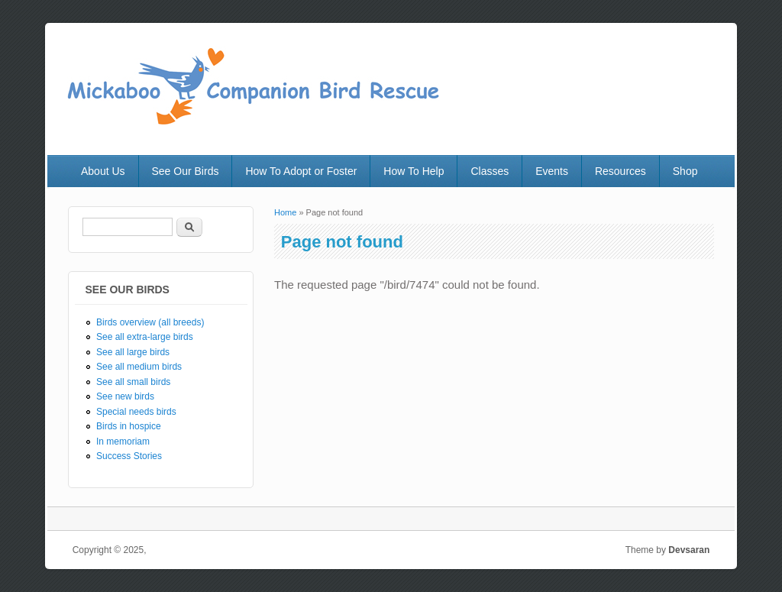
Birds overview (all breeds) (150, 322)
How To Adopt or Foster (301, 171)
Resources (620, 171)
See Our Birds (185, 171)
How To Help (413, 171)
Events (551, 171)
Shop (685, 171)
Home (285, 212)
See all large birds (133, 352)
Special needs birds (136, 411)
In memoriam (123, 441)
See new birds (125, 396)
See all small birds (133, 382)
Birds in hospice (128, 426)
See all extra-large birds (144, 337)
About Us (103, 171)
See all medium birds (139, 366)
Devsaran (688, 550)
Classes (489, 171)
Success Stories (129, 456)
